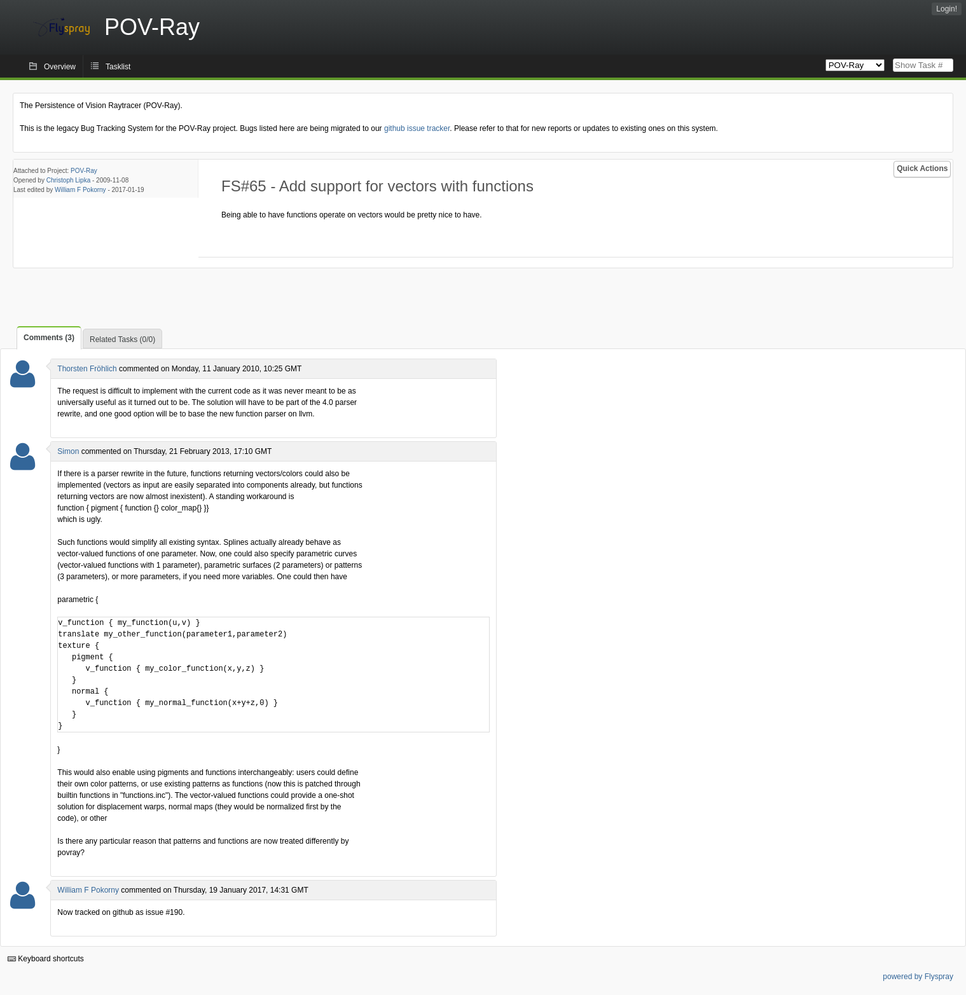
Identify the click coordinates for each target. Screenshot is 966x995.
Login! (946, 8)
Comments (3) (49, 337)
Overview (60, 66)
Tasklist (118, 66)
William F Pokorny (80, 189)
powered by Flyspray (918, 976)
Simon (68, 451)
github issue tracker (417, 128)
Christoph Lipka (68, 180)
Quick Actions (922, 168)
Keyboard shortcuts (46, 958)
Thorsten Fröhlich (86, 368)
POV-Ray (84, 170)
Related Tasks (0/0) (122, 339)
